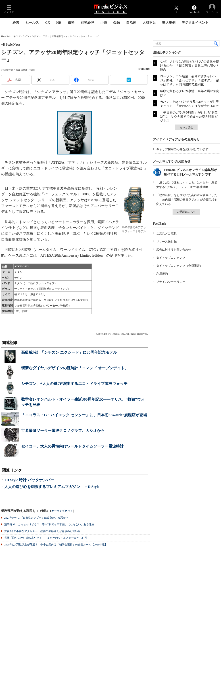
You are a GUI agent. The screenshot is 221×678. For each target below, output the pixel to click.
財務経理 (87, 22)
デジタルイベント (195, 22)
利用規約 (162, 273)
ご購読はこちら (186, 211)
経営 (16, 22)
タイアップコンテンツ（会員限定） (179, 265)
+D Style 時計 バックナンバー (29, 480)
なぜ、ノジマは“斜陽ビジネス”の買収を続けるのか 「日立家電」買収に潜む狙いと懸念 (189, 65)
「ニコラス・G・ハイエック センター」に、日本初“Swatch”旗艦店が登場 (84, 415)
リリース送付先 (166, 241)
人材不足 (149, 22)
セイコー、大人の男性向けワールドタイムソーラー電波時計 (72, 446)
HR (58, 22)
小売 (103, 22)
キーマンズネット (62, 511)
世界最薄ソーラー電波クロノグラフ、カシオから (63, 431)
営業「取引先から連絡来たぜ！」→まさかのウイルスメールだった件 (45, 537)
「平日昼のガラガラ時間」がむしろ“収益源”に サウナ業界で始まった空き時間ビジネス (189, 116)
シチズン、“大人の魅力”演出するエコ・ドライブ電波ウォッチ (74, 384)
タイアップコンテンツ (170, 257)
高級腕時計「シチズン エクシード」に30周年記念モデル (69, 352)
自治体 (131, 22)
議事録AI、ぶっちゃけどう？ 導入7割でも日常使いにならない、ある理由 (49, 524)
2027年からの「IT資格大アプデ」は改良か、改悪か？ (36, 517)
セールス (32, 22)
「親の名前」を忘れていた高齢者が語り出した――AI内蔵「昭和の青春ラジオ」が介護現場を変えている (186, 199)
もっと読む (186, 127)
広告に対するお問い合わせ (173, 249)
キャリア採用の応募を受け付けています (182, 149)
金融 (116, 22)
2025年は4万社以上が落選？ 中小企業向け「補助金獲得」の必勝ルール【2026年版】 (55, 544)
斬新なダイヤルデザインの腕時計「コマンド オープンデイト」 (74, 368)
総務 (71, 22)
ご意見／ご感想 (166, 233)
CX (47, 22)
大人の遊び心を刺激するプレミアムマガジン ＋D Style (51, 487)
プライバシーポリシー (170, 281)
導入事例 (168, 22)
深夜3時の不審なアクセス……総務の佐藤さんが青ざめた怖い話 (42, 531)
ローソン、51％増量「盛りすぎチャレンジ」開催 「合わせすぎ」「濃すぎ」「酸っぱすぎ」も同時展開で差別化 (189, 80)
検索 (216, 43)
